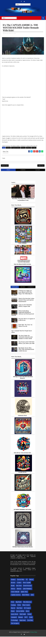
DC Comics (27, 608)
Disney (13, 589)
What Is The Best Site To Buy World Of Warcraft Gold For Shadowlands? (26, 300)
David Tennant (27, 586)
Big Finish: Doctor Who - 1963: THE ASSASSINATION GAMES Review (26, 350)
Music (13, 611)
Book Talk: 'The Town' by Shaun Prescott (25, 325)
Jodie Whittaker (27, 589)
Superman (23, 620)
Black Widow (25, 595)
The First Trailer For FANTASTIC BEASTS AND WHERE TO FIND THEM (25, 337)
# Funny (23, 147)
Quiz (32, 595)
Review (13, 583)
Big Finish (18, 602)
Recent (23, 287)
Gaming (13, 605)
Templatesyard (25, 632)
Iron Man (30, 620)
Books (12, 586)
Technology (14, 620)
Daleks (29, 614)
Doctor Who (20, 580)
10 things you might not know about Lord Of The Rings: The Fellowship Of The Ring (21, 293)
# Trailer (34, 147)
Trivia (19, 605)
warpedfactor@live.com (16, 571)
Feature (13, 580)
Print (12, 602)
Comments (31, 287)
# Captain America (16, 147)
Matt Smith (23, 614)
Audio (30, 617)
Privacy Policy (33, 632)
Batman (19, 589)
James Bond (14, 614)
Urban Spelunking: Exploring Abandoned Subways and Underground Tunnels (22, 313)
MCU (26, 617)
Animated (14, 617)
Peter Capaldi (26, 583)
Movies (31, 580)
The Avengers (15, 623)
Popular (15, 287)
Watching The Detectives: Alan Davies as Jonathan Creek (23, 199)
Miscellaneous (27, 602)
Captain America (15, 595)
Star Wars (19, 608)
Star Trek (18, 586)
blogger (38, 170)
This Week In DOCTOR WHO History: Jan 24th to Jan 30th (26, 343)
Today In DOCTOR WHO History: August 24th (25, 306)
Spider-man (24, 592)
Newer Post (5, 166)
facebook (23, 170)
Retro (27, 611)
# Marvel (29, 147)
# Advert (8, 147)
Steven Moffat (20, 611)
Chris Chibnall (15, 592)
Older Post (41, 166)
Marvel (13, 608)
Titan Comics (26, 605)
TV (27, 580)
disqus (8, 170)
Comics (19, 583)
